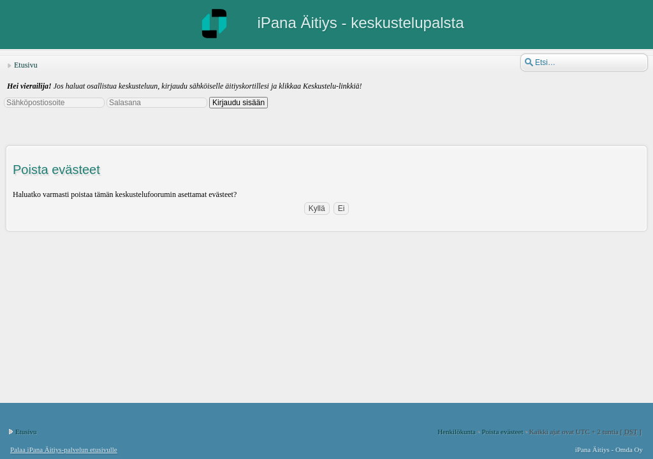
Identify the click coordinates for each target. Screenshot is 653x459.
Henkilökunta (456, 431)
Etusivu (26, 65)
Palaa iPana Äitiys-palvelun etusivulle (63, 449)
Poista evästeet (502, 431)
